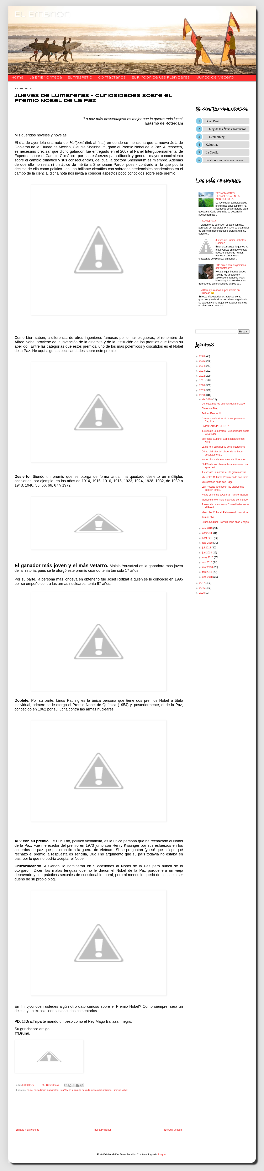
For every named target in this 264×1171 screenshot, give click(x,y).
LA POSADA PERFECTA (215, 426)
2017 (202, 583)
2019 (202, 390)
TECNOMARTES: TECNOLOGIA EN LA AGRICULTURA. (227, 196)
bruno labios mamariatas (46, 1090)
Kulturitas (212, 144)
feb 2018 (207, 572)
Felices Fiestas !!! (211, 413)
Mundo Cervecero (215, 77)
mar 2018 (207, 567)
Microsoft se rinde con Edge (217, 482)
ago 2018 (207, 542)
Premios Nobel (120, 1090)
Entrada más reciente (27, 1129)
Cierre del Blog (210, 408)
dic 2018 (207, 399)
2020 (202, 385)
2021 (202, 380)
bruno (30, 1090)
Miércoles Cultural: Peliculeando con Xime (225, 477)
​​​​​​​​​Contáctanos (112, 77)
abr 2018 (207, 562)
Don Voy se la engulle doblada (75, 1090)
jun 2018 (207, 552)
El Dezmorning (215, 137)
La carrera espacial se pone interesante (223, 446)
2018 (202, 395)
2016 (202, 588)
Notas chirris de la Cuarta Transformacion (225, 494)
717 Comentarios (50, 1085)
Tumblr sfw (208, 517)
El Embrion (42, 14)
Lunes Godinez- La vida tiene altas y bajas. (225, 522)
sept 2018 (208, 538)
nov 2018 (207, 528)
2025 (202, 361)
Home (17, 77)
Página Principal (102, 1129)
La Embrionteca (45, 77)
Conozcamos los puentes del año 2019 (223, 403)
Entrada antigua (173, 1129)
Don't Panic (213, 121)
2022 (202, 375)
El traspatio (80, 77)
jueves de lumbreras (101, 1090)
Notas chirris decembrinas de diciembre (223, 459)
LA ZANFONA (208, 221)
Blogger (162, 1154)
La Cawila (212, 152)
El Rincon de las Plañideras (161, 77)
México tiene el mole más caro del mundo (225, 499)
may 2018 (208, 557)
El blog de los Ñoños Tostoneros (226, 129)
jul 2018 (207, 547)
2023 (202, 370)
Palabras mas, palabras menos (224, 160)
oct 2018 (207, 533)
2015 (202, 592)
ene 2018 (207, 577)
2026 (202, 356)
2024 (202, 366)
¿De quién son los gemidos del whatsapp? (231, 267)
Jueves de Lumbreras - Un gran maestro (224, 472)
